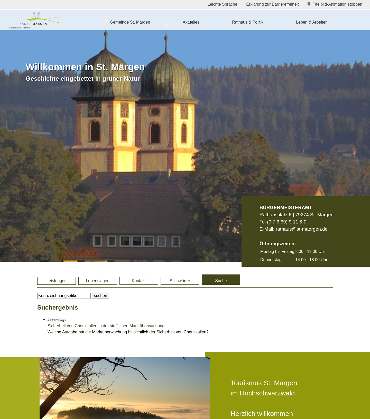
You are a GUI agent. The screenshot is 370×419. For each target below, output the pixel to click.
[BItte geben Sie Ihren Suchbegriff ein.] (64, 296)
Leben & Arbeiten (312, 22)
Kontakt (139, 281)
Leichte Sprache (222, 4)
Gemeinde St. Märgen (130, 22)
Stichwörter (180, 281)
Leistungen (57, 281)
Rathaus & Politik (247, 22)
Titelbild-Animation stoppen (335, 4)
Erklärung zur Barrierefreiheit (272, 4)
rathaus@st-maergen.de (301, 229)
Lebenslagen (97, 281)
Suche (221, 281)
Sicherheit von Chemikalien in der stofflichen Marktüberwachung (106, 326)
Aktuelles (191, 22)
